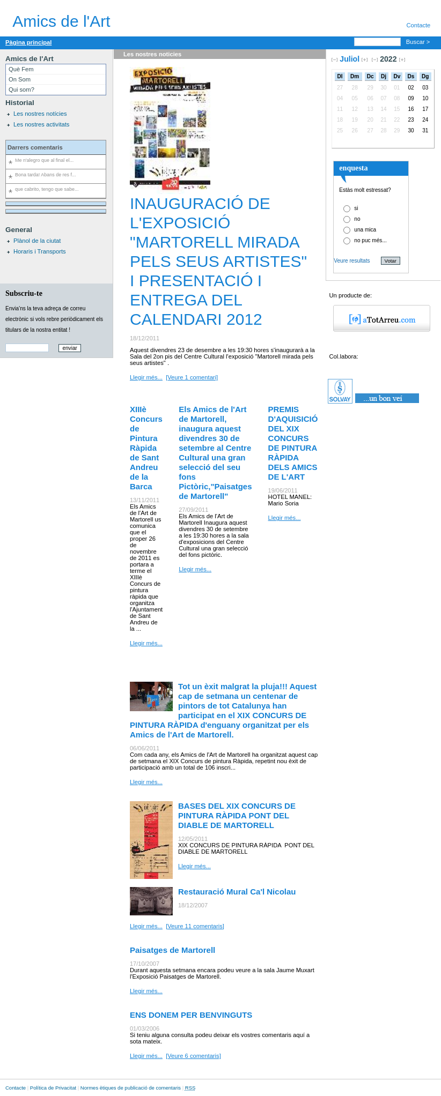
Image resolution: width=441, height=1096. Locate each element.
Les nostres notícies (40, 113)
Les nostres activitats (41, 124)
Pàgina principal (28, 42)
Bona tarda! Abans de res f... (45, 174)
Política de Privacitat (53, 1088)
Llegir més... (146, 377)
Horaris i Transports (39, 251)
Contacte (15, 1088)
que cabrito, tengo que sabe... (46, 189)
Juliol (349, 59)
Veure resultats (352, 261)
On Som (20, 79)
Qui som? (21, 89)
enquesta (353, 167)
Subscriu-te (23, 293)
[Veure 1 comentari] (192, 377)
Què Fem (21, 69)
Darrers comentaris (35, 147)
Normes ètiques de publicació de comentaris (130, 1088)
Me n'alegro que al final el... (44, 160)
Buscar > (419, 42)
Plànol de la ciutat (37, 240)
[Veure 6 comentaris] (193, 1056)
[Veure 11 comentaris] (195, 926)
